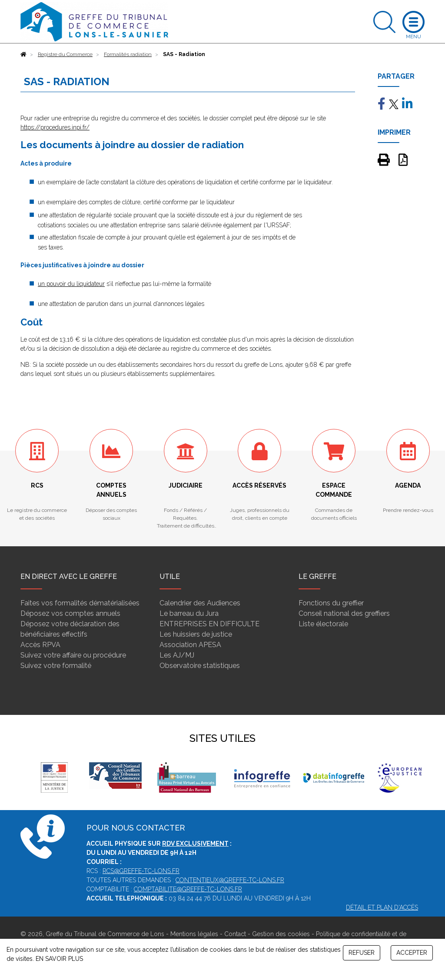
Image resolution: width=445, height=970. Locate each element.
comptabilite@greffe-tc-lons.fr (188, 889)
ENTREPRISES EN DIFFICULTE (209, 624)
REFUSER (362, 952)
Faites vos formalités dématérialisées (79, 603)
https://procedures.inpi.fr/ (55, 127)
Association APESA (190, 645)
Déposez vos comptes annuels (70, 613)
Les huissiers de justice (195, 634)
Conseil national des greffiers (344, 613)
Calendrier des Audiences (199, 603)
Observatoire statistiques (199, 665)
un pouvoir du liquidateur (71, 283)
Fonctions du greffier (331, 603)
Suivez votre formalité (55, 665)
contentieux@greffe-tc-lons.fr (230, 880)
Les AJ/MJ (176, 655)
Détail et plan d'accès (382, 907)
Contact (235, 933)
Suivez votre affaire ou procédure (73, 655)
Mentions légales (194, 933)
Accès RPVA (40, 645)
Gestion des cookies (281, 933)
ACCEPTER (411, 952)
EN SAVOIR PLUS (59, 958)
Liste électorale (323, 624)
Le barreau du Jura (189, 613)
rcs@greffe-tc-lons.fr (141, 870)
